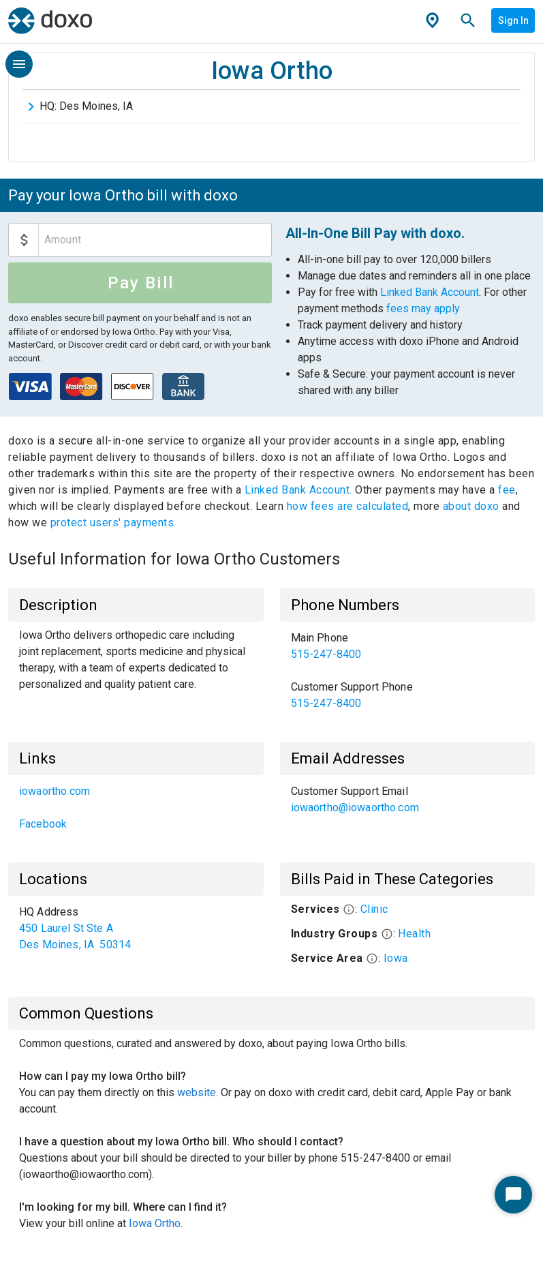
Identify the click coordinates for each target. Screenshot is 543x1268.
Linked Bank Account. (300, 489)
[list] (408, 671)
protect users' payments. (113, 522)
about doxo (470, 506)
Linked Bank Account (429, 292)
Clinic (374, 909)
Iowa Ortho (155, 1223)
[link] (408, 646)
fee (507, 489)
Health (414, 933)
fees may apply (423, 308)
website (196, 1092)
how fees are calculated (348, 506)
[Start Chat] (513, 1194)
